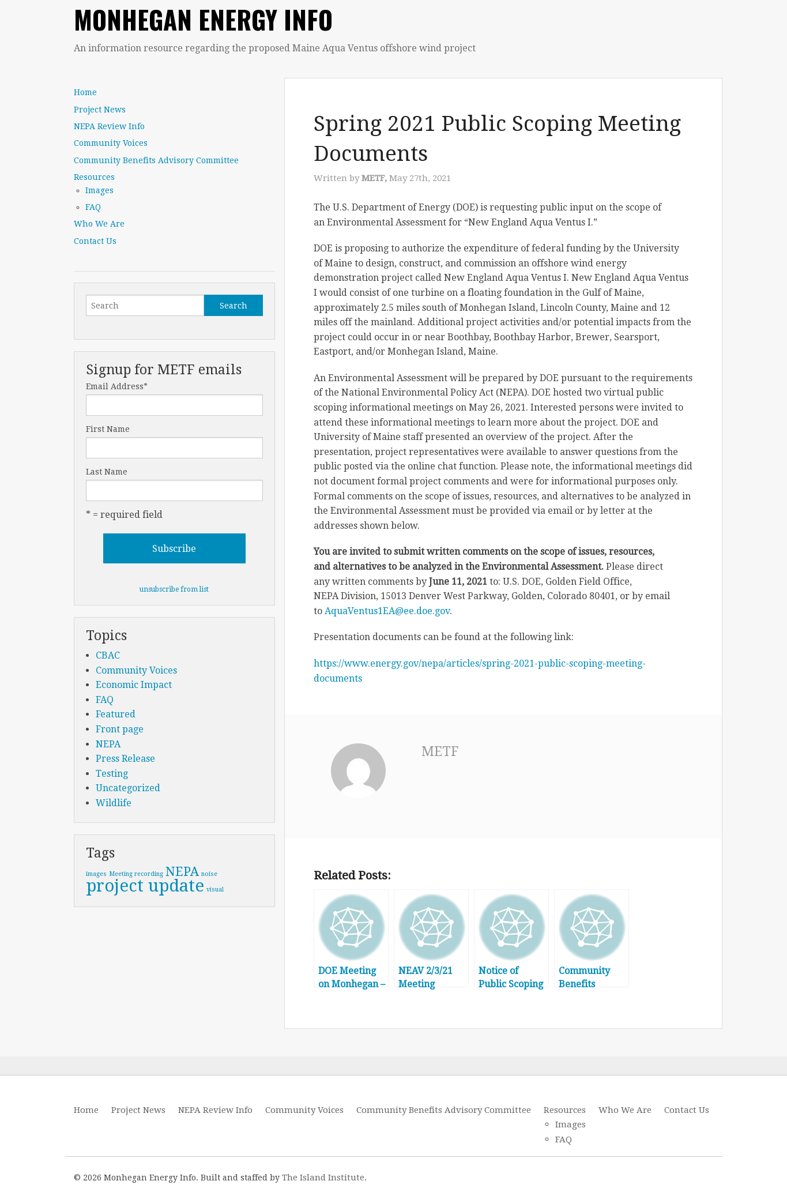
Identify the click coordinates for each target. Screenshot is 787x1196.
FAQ (93, 207)
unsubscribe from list (174, 589)
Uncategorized (128, 788)
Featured (115, 714)
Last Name (106, 472)
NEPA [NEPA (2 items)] (182, 871)
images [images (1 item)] (96, 874)
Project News (100, 109)
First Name (108, 429)
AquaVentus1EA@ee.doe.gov (387, 610)
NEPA (108, 744)
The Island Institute (323, 1177)
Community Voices (111, 143)
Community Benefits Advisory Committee (156, 160)
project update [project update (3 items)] (145, 886)
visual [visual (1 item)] (215, 889)
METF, (375, 178)
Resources (94, 177)
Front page (120, 729)
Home (85, 92)
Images (99, 190)
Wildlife (113, 803)
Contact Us (95, 241)
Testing (112, 773)
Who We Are (99, 223)
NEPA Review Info (109, 126)
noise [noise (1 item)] (209, 874)
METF (440, 751)
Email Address (117, 386)
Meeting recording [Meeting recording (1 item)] (136, 874)
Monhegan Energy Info (203, 19)
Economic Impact (134, 684)
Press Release (125, 758)
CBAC (108, 655)
